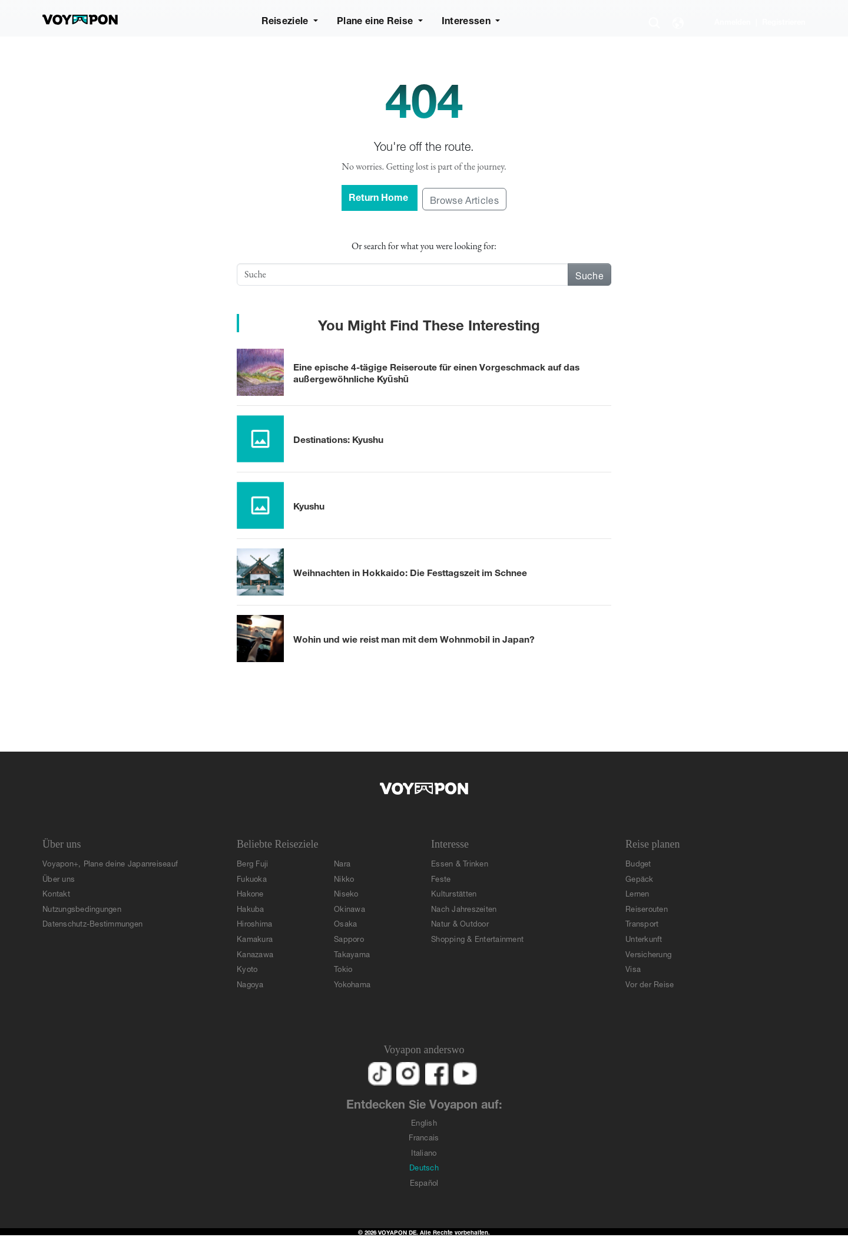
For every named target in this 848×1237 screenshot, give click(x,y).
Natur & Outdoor (460, 922)
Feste (440, 878)
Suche (589, 274)
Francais (424, 1136)
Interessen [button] (467, 19)
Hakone (250, 892)
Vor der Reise (649, 983)
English (424, 1121)
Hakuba (250, 908)
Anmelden (732, 21)
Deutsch (424, 1166)
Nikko (344, 878)
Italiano (423, 1152)
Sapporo (349, 938)
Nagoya (250, 983)
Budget (638, 862)
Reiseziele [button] (286, 19)
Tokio (343, 968)
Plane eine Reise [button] (376, 19)
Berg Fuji (252, 862)
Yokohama (352, 983)
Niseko (346, 892)
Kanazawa (255, 953)
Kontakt (56, 892)
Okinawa (349, 908)
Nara (342, 862)
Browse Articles (464, 199)
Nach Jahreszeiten (463, 908)
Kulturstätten (453, 892)
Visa (633, 968)
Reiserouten (646, 908)
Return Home (379, 196)
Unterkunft (643, 938)
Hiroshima (254, 922)
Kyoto (247, 968)
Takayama (352, 953)
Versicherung (648, 953)
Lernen (637, 892)
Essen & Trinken (459, 862)
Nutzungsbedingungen (81, 908)
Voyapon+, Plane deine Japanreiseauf (110, 862)
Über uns (58, 878)
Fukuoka (252, 878)
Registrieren (784, 21)
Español (424, 1182)
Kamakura (255, 938)
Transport (641, 922)
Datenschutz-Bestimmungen (92, 922)
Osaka (345, 922)
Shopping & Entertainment (477, 938)
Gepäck (639, 878)
